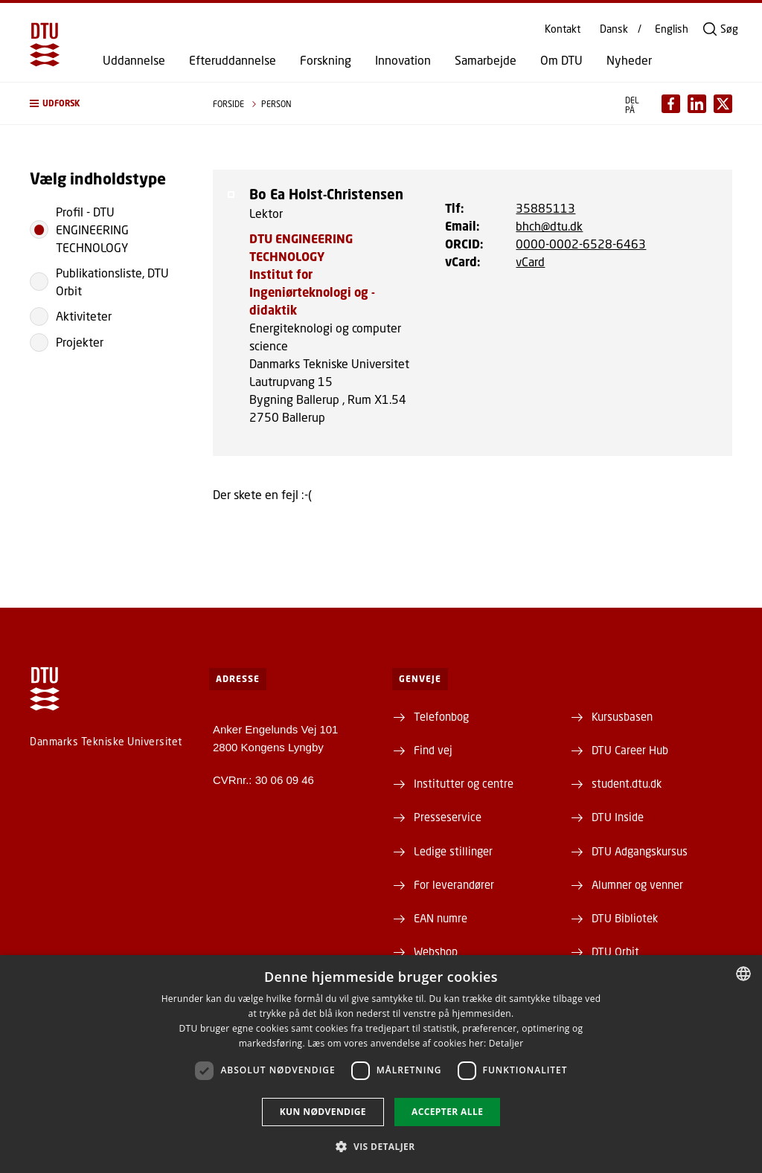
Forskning (325, 60)
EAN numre (440, 918)
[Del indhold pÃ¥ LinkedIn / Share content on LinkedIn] (697, 103)
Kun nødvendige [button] (323, 1111)
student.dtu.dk (627, 783)
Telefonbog (441, 716)
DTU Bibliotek (625, 918)
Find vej (433, 749)
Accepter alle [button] (447, 1111)
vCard (530, 261)
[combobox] (743, 973)
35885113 (545, 208)
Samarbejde (485, 60)
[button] (106, 103)
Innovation (403, 60)
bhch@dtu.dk (549, 226)
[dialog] (381, 1064)
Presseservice (447, 816)
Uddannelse (134, 60)
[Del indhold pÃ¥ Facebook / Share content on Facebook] (671, 103)
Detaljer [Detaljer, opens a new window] (506, 1043)
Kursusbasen (622, 716)
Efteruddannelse (232, 60)
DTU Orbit (615, 951)
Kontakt (562, 29)
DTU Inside (618, 816)
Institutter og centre (463, 783)
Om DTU (561, 60)
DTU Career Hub (630, 749)
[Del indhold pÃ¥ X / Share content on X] (723, 103)
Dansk (614, 29)
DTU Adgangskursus (640, 851)
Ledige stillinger (453, 851)
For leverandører (454, 884)
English (671, 29)
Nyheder (629, 60)
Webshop (436, 951)
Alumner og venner (637, 884)
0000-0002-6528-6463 (581, 244)
